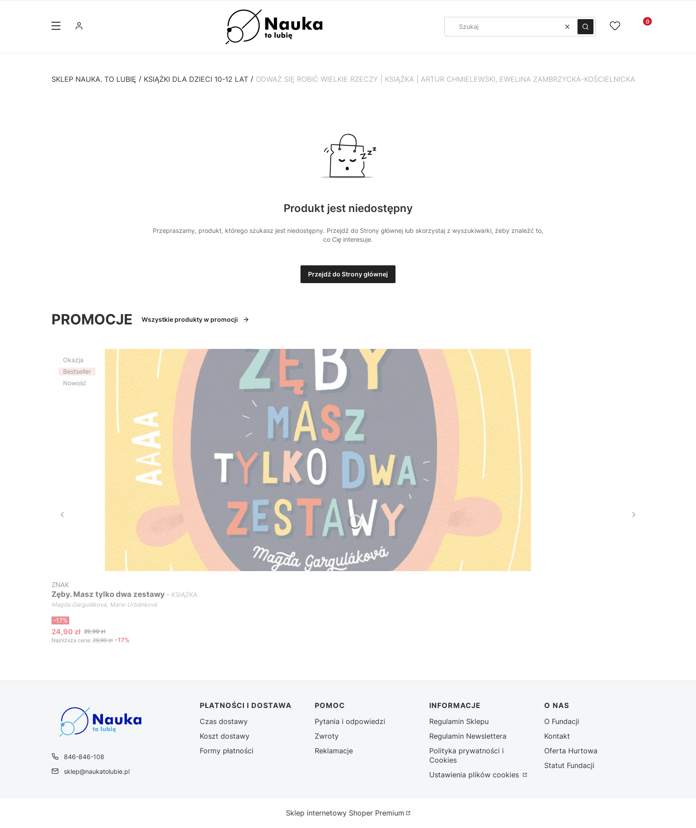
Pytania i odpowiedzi (350, 721)
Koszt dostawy (224, 736)
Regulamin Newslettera (467, 736)
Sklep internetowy (345, 812)
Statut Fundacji (569, 765)
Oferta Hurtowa (570, 750)
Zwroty (327, 736)
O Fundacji (561, 721)
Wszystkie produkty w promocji (195, 319)
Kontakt (557, 736)
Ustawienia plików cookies (475, 774)
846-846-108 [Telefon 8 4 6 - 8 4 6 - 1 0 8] (84, 756)
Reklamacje (334, 750)
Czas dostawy (224, 721)
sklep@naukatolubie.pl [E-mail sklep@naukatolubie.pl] (97, 771)
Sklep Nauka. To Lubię (93, 79)
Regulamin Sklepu (459, 721)
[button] (55, 26)
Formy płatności (226, 750)
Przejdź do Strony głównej (348, 274)
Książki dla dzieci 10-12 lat (196, 79)
